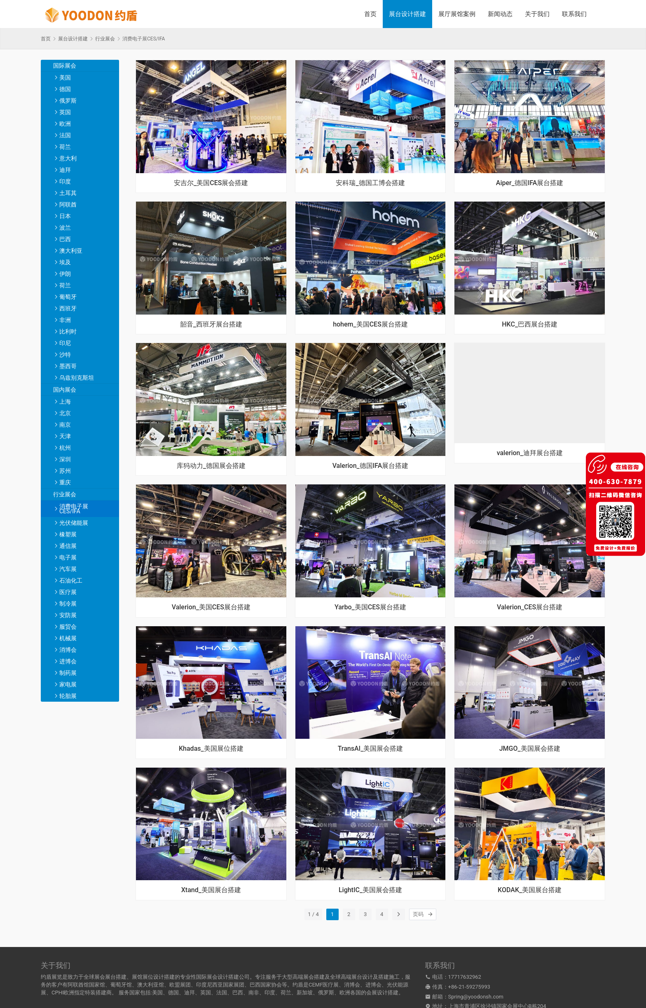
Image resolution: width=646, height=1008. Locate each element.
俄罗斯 (68, 100)
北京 (65, 413)
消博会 (68, 649)
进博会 (68, 661)
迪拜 (65, 170)
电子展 (68, 557)
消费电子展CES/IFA (73, 509)
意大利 (68, 158)
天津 (65, 436)
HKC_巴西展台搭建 (529, 324)
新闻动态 (500, 14)
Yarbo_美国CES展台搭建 (370, 607)
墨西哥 (68, 366)
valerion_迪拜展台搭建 (530, 453)
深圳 (65, 459)
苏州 (65, 471)
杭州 (65, 447)
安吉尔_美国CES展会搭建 (211, 183)
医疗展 (68, 592)
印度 (65, 181)
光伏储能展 (73, 522)
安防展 (68, 615)
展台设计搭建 (407, 14)
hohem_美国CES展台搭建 (370, 324)
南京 (65, 424)
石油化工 (70, 580)
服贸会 (68, 626)
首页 (370, 14)
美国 (65, 77)
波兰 (65, 227)
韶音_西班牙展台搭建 (211, 324)
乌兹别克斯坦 (76, 377)
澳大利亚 (70, 250)
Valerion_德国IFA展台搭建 (370, 466)
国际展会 (64, 65)
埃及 (65, 262)
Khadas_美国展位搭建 (211, 748)
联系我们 (574, 14)
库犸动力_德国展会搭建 (211, 466)
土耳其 (68, 193)
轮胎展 (68, 696)
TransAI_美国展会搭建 (370, 748)
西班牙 (68, 308)
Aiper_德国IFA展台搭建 (530, 183)
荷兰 (65, 146)
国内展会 (64, 389)
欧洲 (65, 123)
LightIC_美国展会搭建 (370, 890)
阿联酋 (68, 204)
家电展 (68, 684)
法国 (65, 135)
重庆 (65, 482)
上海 (65, 401)
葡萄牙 (68, 297)
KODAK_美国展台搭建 (530, 890)
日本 (65, 216)
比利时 (68, 331)
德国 (65, 89)
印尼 (65, 343)
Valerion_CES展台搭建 (529, 607)
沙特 (65, 354)
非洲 (65, 320)
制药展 (68, 673)
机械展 (68, 638)
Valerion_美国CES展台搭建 (211, 607)
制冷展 (68, 603)
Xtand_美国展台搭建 (211, 890)
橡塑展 (68, 534)
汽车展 (68, 569)
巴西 (65, 239)
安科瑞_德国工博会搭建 (370, 183)
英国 (65, 112)
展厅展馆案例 (456, 14)
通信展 (68, 546)
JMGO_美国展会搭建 (529, 748)
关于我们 (537, 14)
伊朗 (65, 273)
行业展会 (64, 494)
